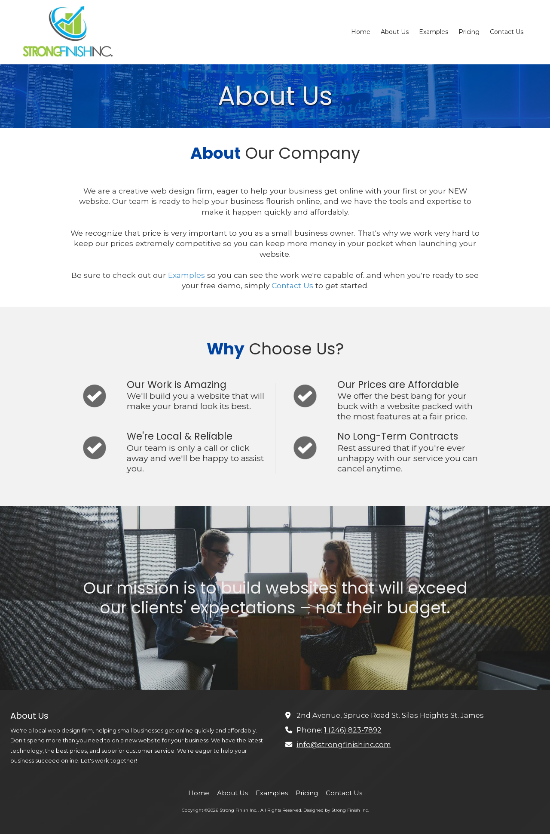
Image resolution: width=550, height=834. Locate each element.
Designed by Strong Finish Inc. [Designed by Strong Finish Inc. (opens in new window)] (336, 810)
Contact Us (292, 285)
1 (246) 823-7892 (353, 730)
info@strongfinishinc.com (343, 744)
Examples (186, 275)
